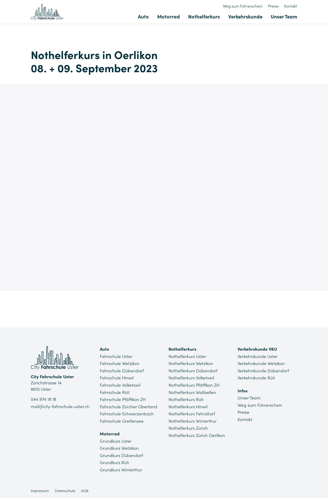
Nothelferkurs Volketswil (191, 378)
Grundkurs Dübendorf (121, 454)
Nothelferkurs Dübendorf (193, 370)
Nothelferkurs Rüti (186, 399)
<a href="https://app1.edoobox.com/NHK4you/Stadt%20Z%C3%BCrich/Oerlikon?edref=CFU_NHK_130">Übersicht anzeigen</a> (164, 186)
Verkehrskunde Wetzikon (261, 363)
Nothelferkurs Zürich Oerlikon (197, 434)
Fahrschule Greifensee (122, 420)
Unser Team (284, 16)
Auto (144, 16)
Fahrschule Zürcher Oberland (129, 406)
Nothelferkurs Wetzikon (191, 363)
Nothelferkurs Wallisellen (192, 392)
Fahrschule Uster (116, 356)
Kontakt (290, 6)
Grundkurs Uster (116, 440)
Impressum (40, 490)
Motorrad (169, 16)
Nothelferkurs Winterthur (193, 420)
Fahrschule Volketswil (120, 385)
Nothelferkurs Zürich (188, 427)
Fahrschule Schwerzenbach (127, 413)
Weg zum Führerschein (244, 6)
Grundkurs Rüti (114, 462)
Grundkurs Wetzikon (119, 447)
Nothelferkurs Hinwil (188, 406)
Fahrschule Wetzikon (120, 363)
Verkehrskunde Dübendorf (263, 370)
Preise (274, 6)
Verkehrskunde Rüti (256, 378)
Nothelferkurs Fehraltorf (192, 413)
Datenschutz (65, 490)
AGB (84, 490)
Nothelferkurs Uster (187, 356)
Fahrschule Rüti (115, 392)
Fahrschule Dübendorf (122, 370)
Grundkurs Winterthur (121, 469)
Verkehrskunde (245, 16)
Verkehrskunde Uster (258, 356)
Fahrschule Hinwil (117, 378)
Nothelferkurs (204, 16)
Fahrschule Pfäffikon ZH (123, 399)
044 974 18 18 (43, 399)
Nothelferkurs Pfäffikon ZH (194, 385)
